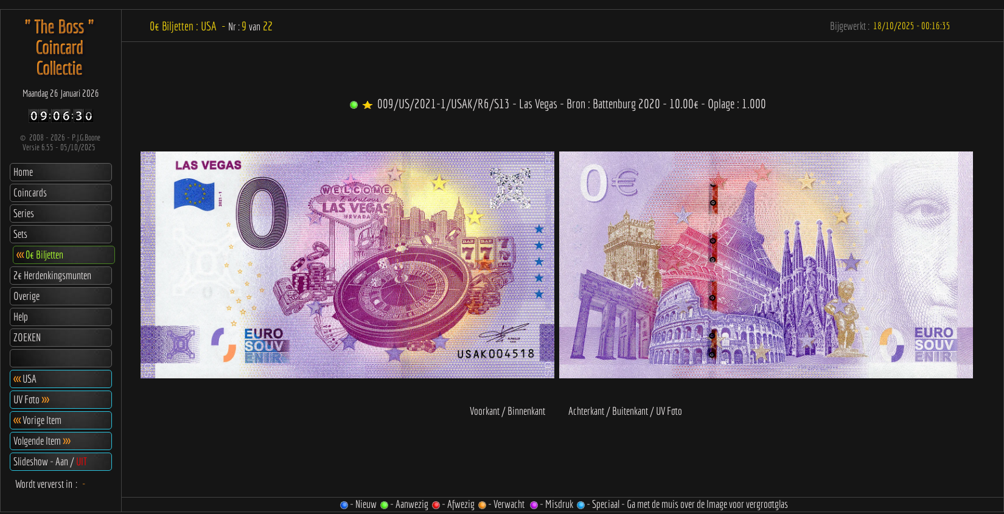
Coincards (30, 192)
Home (23, 171)
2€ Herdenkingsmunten (52, 275)
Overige (26, 296)
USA (25, 378)
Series (23, 213)
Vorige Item (37, 420)
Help (20, 316)
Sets (20, 233)
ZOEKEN (27, 337)
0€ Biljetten (39, 254)
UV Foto (31, 399)
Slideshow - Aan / (50, 461)
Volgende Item (41, 440)
